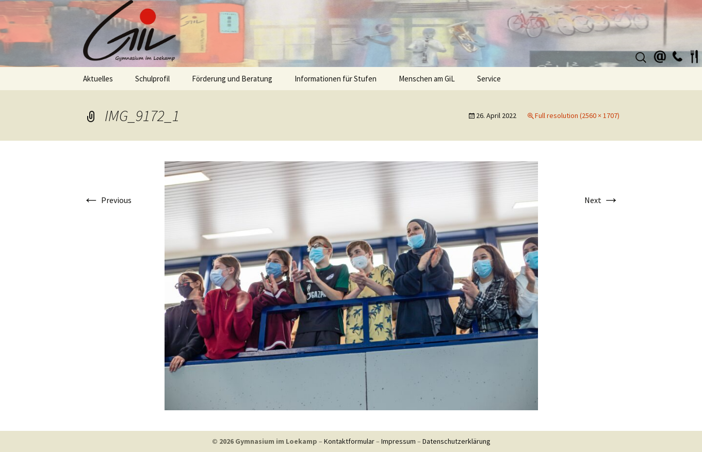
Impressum (398, 441)
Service (489, 78)
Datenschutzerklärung (456, 441)
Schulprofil (152, 78)
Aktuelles (98, 78)
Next (601, 200)
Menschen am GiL (427, 78)
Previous (107, 200)
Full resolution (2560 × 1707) (577, 115)
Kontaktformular (349, 441)
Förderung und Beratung (232, 78)
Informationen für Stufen (336, 78)
